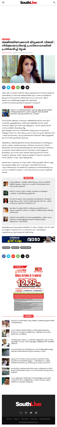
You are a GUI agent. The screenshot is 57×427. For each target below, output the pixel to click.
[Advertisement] (28, 19)
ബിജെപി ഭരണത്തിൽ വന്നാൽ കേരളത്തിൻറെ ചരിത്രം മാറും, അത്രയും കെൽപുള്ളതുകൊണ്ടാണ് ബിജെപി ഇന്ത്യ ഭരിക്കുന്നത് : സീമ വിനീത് (31, 220)
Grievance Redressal (44, 419)
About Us (9, 419)
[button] (54, 2)
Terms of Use (24, 419)
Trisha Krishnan (25, 247)
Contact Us (16, 419)
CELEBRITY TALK (6, 39)
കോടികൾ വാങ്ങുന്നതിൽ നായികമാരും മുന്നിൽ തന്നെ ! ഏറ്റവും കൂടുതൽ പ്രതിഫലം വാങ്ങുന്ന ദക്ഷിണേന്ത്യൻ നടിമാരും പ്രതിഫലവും (31, 210)
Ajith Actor (15, 247)
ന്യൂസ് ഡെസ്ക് (6, 52)
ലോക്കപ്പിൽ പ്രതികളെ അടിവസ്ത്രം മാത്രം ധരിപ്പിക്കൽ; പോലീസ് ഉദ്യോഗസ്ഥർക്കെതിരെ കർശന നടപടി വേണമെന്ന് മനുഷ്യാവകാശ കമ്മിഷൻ (32, 370)
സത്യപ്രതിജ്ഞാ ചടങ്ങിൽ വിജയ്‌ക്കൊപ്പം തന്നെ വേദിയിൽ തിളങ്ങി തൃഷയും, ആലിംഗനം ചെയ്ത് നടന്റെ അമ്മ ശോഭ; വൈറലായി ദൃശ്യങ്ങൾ (30, 184)
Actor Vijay (6, 247)
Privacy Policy (33, 419)
